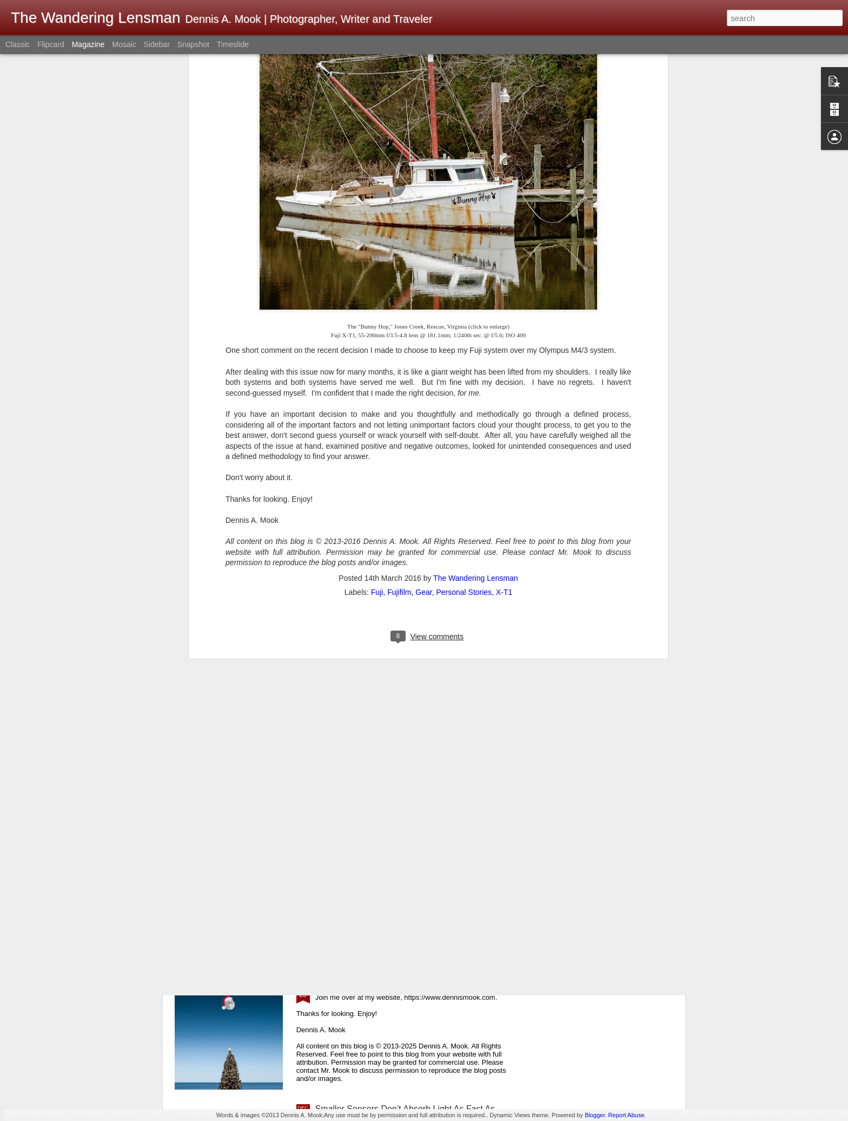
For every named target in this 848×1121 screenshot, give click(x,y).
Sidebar (157, 44)
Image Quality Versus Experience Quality (394, 740)
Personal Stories (464, 335)
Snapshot (193, 44)
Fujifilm (399, 335)
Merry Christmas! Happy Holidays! (381, 863)
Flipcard (50, 44)
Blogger (595, 1115)
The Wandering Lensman (475, 321)
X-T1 (504, 335)
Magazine (88, 44)
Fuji (377, 335)
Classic (17, 44)
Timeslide (233, 44)
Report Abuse (626, 1115)
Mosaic (124, 44)
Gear (423, 335)
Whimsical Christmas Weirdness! (378, 986)
